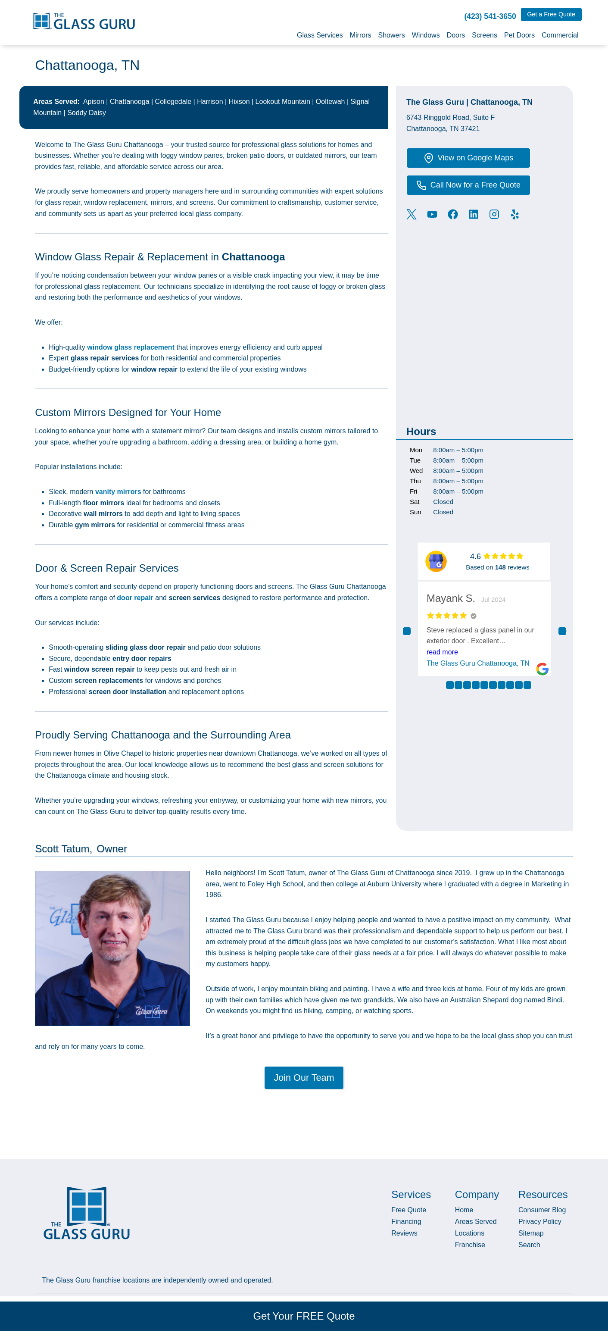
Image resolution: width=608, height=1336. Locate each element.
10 (527, 685)
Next (562, 631)
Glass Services (320, 35)
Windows (426, 35)
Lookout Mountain (283, 101)
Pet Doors (519, 35)
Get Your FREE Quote (304, 1316)
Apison (93, 101)
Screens (484, 35)
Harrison (210, 101)
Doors (456, 35)
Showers (391, 35)
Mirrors (360, 35)
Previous (406, 631)
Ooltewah (330, 101)
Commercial (560, 35)
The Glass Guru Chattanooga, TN (479, 663)
